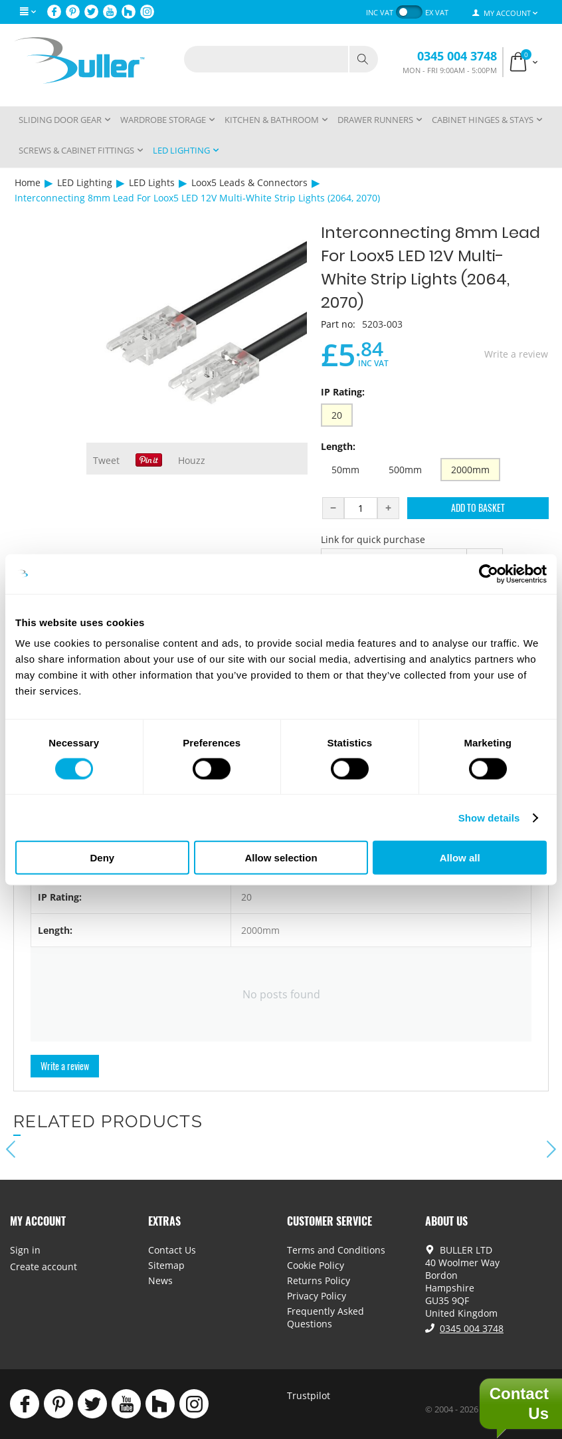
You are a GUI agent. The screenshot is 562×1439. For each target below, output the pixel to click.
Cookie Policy (315, 1265)
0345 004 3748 (457, 56)
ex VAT (436, 12)
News (160, 1280)
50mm (345, 469)
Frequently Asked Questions (325, 1317)
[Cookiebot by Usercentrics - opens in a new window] (488, 574)
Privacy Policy (316, 1295)
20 (336, 415)
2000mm (470, 469)
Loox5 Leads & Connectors (249, 182)
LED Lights (152, 182)
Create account (43, 1266)
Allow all (460, 857)
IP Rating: (343, 392)
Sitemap (166, 1265)
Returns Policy (318, 1280)
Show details (489, 817)
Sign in (25, 1250)
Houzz (191, 460)
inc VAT (379, 12)
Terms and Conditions (336, 1250)
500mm (405, 469)
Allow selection (280, 857)
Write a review (516, 354)
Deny (102, 857)
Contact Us (172, 1250)
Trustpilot (308, 1395)
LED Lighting (84, 182)
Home (28, 182)
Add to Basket (478, 507)
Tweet (106, 460)
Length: (338, 446)
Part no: (338, 324)
